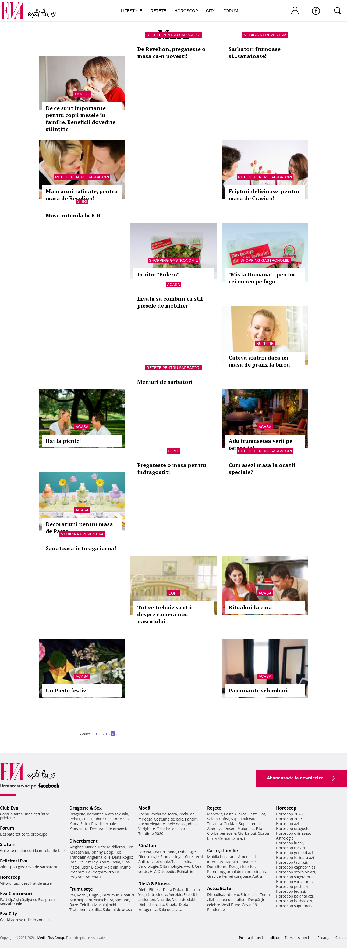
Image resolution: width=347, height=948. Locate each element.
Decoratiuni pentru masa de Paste (79, 527)
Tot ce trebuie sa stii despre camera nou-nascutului (164, 614)
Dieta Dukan (173, 889)
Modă (144, 808)
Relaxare (193, 889)
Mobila (232, 861)
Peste (253, 813)
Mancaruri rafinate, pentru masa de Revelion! (82, 195)
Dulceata (248, 818)
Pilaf (259, 828)
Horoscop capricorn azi (296, 867)
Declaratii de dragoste (109, 828)
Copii (173, 593)
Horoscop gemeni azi (294, 852)
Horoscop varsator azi (295, 881)
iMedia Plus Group (50, 937)
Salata (212, 818)
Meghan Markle (83, 846)
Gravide (214, 876)
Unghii (94, 895)
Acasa (173, 284)
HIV (153, 871)
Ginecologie (148, 856)
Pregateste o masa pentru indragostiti (171, 468)
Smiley (92, 862)
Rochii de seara (163, 813)
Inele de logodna (181, 823)
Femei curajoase (236, 876)
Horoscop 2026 (289, 813)
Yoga (142, 894)
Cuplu (87, 818)
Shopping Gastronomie (173, 260)
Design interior (242, 866)
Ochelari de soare (172, 828)
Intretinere (157, 894)
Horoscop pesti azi (292, 886)
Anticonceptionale (154, 861)
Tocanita (214, 823)
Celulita (86, 904)
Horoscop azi (287, 823)
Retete (158, 10)
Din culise (215, 894)
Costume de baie (168, 819)
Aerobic (175, 894)
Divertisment (83, 841)
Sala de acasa (170, 909)
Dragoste (77, 813)
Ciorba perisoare (221, 833)
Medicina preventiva (264, 35)
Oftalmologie (171, 866)
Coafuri (127, 895)
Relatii (74, 818)
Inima (171, 851)
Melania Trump (117, 867)
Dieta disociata (151, 904)
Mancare (214, 813)
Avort (188, 866)
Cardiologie (148, 866)
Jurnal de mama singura (246, 871)
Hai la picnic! (63, 440)
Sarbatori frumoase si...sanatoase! (255, 52)
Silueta (172, 904)
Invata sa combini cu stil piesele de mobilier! (170, 302)
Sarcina (144, 851)
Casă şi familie (222, 851)
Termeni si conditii (299, 937)
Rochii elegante (151, 823)
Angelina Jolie (99, 857)
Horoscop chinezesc (293, 833)
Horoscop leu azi (290, 891)
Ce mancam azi (231, 838)
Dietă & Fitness (154, 884)
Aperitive (215, 828)
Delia (115, 862)
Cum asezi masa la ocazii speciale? (262, 468)
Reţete (214, 808)
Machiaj (76, 899)
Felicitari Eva (13, 861)
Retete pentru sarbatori (173, 35)
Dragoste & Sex (85, 808)
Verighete (146, 828)
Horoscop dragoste (293, 828)
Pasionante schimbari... (260, 690)
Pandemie (216, 909)
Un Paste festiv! (67, 690)
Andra (104, 862)
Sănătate (148, 846)
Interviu (232, 894)
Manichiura (103, 899)
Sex (126, 818)
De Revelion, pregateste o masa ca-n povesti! (171, 52)
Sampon (122, 899)
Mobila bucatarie (222, 856)
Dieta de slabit (184, 899)
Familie (82, 94)
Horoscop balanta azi (294, 896)
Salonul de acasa (117, 909)
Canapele (247, 861)
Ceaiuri (159, 851)
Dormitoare (217, 866)
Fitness (155, 889)
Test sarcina (181, 861)
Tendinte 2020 (150, 833)
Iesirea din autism (231, 899)
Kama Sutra (79, 823)
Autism (258, 876)
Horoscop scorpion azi (295, 871)
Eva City (8, 914)
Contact (341, 937)
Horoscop (186, 10)
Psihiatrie (185, 871)
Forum (230, 10)
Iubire (98, 818)
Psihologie (187, 851)
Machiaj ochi (105, 904)
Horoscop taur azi (291, 862)
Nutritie (265, 343)
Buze (73, 904)
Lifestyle (131, 10)
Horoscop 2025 (289, 818)
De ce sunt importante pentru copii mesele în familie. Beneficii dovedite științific (80, 118)
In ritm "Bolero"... (160, 274)
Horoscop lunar (289, 842)
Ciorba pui (247, 833)
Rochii (82, 895)
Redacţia (323, 937)
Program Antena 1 (85, 876)
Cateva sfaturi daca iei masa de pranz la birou (259, 361)
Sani (88, 899)
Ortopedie (166, 871)
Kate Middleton (111, 846)
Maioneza (246, 828)
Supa (235, 818)
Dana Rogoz (122, 857)
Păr (72, 895)
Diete (142, 889)
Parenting (215, 871)
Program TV (79, 871)
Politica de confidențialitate (259, 937)
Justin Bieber (91, 867)
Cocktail (230, 823)
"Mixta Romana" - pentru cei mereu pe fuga (262, 278)
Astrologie (285, 838)
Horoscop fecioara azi (295, 857)
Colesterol (194, 856)
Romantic (95, 813)
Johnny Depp (102, 852)
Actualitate (219, 888)
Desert (230, 828)
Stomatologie (171, 856)
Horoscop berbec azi (294, 900)
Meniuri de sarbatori (165, 381)
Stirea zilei (249, 894)
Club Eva (9, 808)
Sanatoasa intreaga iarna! (81, 548)
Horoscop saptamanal (295, 905)
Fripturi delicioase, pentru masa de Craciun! (264, 195)
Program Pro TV (105, 871)
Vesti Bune (231, 904)
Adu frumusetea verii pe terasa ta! (260, 444)
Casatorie (113, 818)
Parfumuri (111, 895)
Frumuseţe (81, 889)
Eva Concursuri (16, 893)
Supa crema (249, 823)
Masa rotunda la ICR (73, 215)
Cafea (224, 818)
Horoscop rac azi (290, 847)
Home (173, 451)
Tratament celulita (85, 909)
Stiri (82, 201)
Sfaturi (7, 844)
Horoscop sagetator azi (296, 876)
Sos (262, 813)
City (210, 10)
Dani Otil (77, 862)
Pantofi (191, 819)
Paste (229, 813)
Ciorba (241, 813)
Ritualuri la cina (250, 607)
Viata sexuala (116, 813)
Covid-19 (249, 904)
